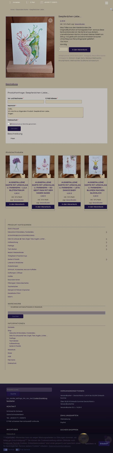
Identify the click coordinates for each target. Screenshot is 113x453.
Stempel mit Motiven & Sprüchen (19, 290)
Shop (9, 331)
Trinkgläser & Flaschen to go (17, 256)
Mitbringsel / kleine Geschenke (18, 283)
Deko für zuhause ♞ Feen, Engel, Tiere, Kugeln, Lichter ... (27, 239)
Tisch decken (12, 249)
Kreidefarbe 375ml (14, 293)
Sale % (10, 297)
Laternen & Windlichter (15, 263)
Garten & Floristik (13, 259)
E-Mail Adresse (52, 98)
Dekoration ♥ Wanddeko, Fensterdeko (21, 232)
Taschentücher (13, 286)
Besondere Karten (98, 55)
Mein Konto (11, 360)
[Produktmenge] (63, 49)
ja (9, 124)
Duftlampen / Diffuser (15, 273)
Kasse (10, 353)
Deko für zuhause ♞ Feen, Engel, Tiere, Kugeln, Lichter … (28, 335)
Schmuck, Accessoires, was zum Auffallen (22, 269)
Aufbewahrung (13, 242)
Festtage (11, 246)
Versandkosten (80, 24)
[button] (50, 20)
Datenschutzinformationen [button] (60, 446)
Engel (78, 58)
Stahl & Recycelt (13, 229)
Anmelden (14, 2)
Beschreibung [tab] (12, 84)
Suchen (15, 316)
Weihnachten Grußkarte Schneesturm (84, 60)
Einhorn (72, 58)
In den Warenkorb (79, 50)
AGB (9, 356)
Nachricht (12, 106)
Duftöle (10, 276)
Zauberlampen (13, 266)
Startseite (11, 327)
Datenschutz (13, 120)
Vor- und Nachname (15, 98)
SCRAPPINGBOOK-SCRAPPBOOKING (21, 235)
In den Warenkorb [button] (16, 204)
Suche (13, 394)
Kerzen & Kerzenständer (16, 252)
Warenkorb (11, 350)
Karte (83, 58)
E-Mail (30, 2)
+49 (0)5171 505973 (49, 2)
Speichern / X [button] (90, 444)
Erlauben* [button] (104, 444)
